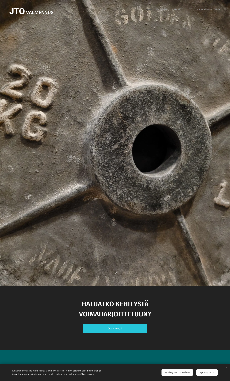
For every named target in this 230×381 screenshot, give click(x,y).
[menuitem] (152, 9)
